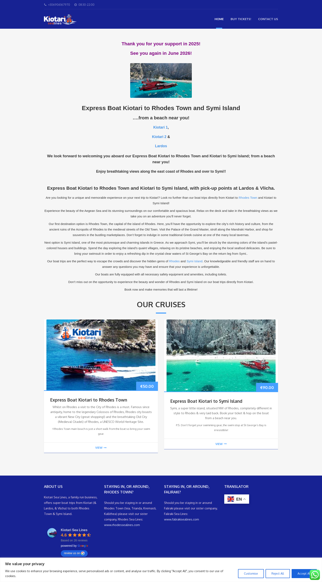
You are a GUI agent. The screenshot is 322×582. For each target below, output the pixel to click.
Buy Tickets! (241, 19)
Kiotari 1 (160, 127)
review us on (74, 553)
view (101, 447)
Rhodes (174, 261)
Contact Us (268, 19)
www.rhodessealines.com (122, 525)
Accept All (304, 573)
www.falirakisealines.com (181, 519)
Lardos (161, 146)
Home (219, 19)
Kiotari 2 (159, 137)
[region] (161, 570)
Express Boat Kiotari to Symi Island (206, 401)
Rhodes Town (248, 197)
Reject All (277, 573)
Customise (251, 573)
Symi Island (194, 261)
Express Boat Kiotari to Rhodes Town (88, 400)
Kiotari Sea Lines (74, 530)
